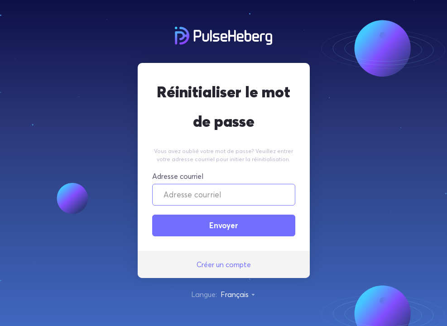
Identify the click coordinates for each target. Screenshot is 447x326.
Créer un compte (224, 264)
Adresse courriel (177, 176)
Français (238, 294)
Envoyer (223, 225)
